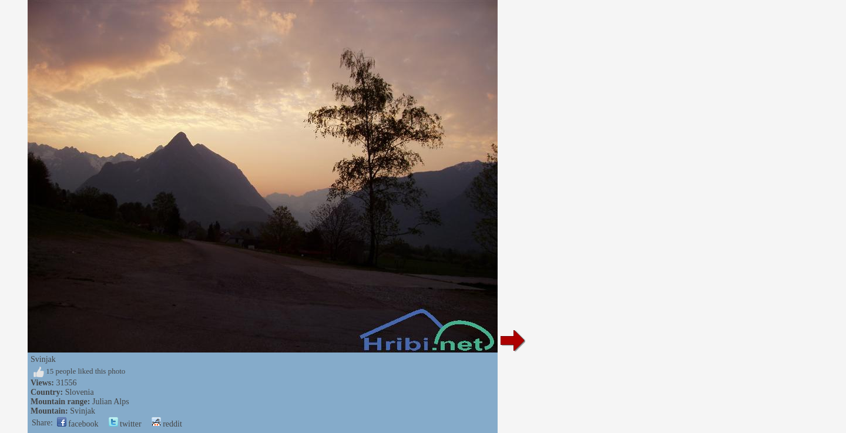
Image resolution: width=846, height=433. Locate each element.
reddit (167, 423)
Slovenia (79, 392)
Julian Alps (110, 401)
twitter (125, 423)
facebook (78, 423)
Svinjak (82, 411)
